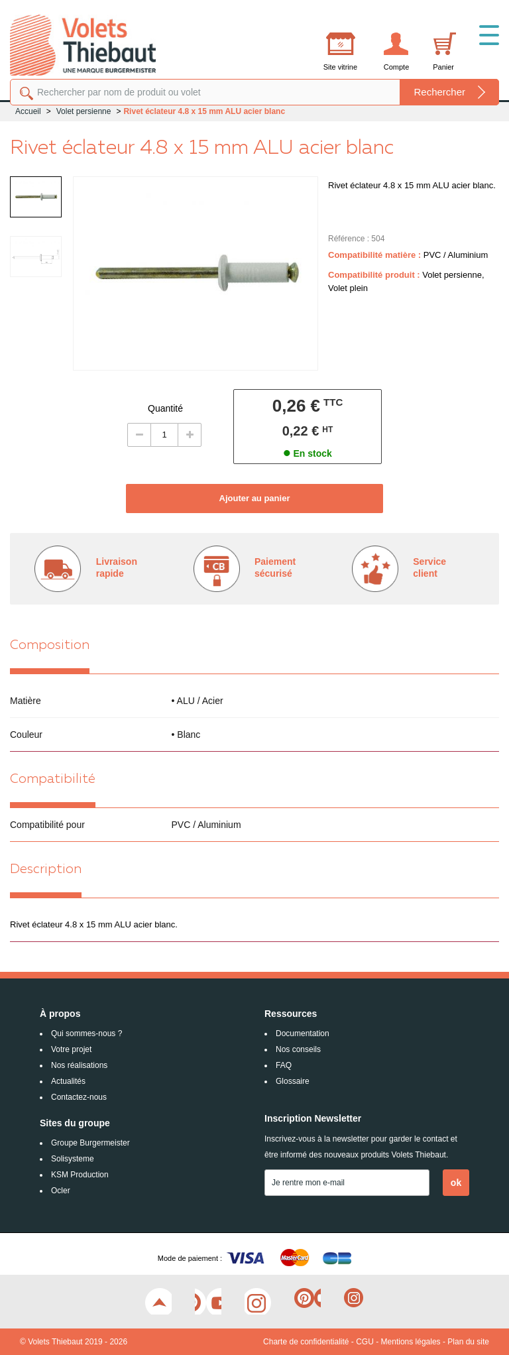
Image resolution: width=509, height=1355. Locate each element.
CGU (365, 1341)
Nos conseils (298, 1049)
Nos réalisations (79, 1065)
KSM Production (80, 1174)
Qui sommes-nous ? (86, 1033)
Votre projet (71, 1049)
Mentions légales (411, 1341)
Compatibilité (52, 779)
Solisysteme (72, 1158)
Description (46, 869)
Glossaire (293, 1081)
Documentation (302, 1033)
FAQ (284, 1065)
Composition (49, 645)
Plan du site (468, 1341)
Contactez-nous (79, 1097)
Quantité (165, 408)
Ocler (60, 1190)
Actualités (68, 1081)
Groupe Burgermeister (90, 1143)
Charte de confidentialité (306, 1341)
